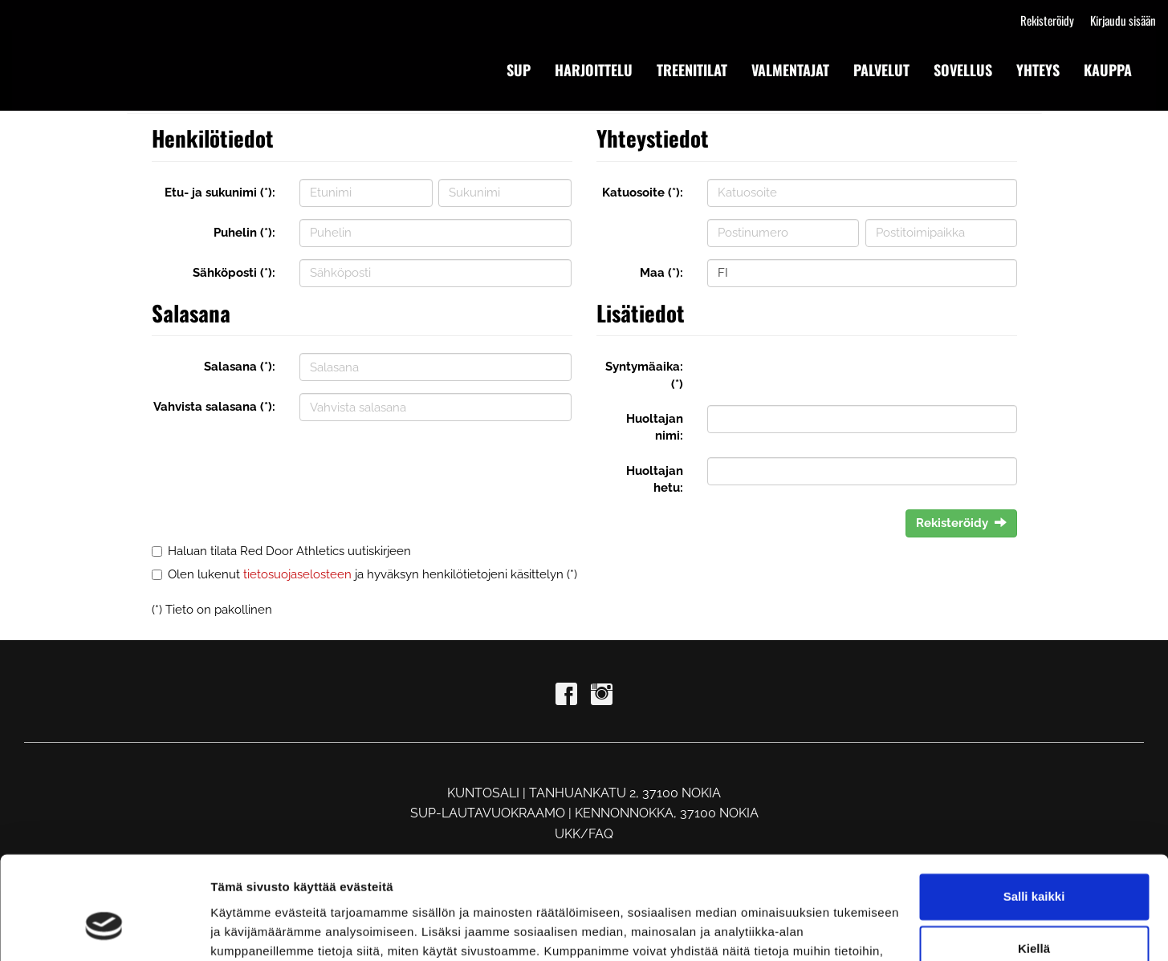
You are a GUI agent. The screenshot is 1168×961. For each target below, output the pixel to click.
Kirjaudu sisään (1123, 20)
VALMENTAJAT (790, 69)
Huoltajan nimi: (654, 427)
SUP (519, 69)
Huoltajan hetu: (654, 479)
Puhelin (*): (244, 232)
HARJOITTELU (594, 69)
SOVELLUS (963, 69)
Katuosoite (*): (642, 192)
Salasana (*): (239, 366)
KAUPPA (1108, 69)
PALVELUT (881, 69)
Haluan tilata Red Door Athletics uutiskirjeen (289, 551)
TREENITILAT (692, 69)
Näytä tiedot (245, 929)
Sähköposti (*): (234, 273)
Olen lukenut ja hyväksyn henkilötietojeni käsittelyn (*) (372, 574)
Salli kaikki (1034, 811)
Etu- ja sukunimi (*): (220, 192)
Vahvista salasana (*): (214, 406)
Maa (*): (661, 273)
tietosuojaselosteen (297, 574)
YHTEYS (1038, 69)
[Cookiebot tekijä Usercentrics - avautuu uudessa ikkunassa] (104, 930)
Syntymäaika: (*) (644, 375)
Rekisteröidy (1047, 20)
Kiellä (1034, 863)
